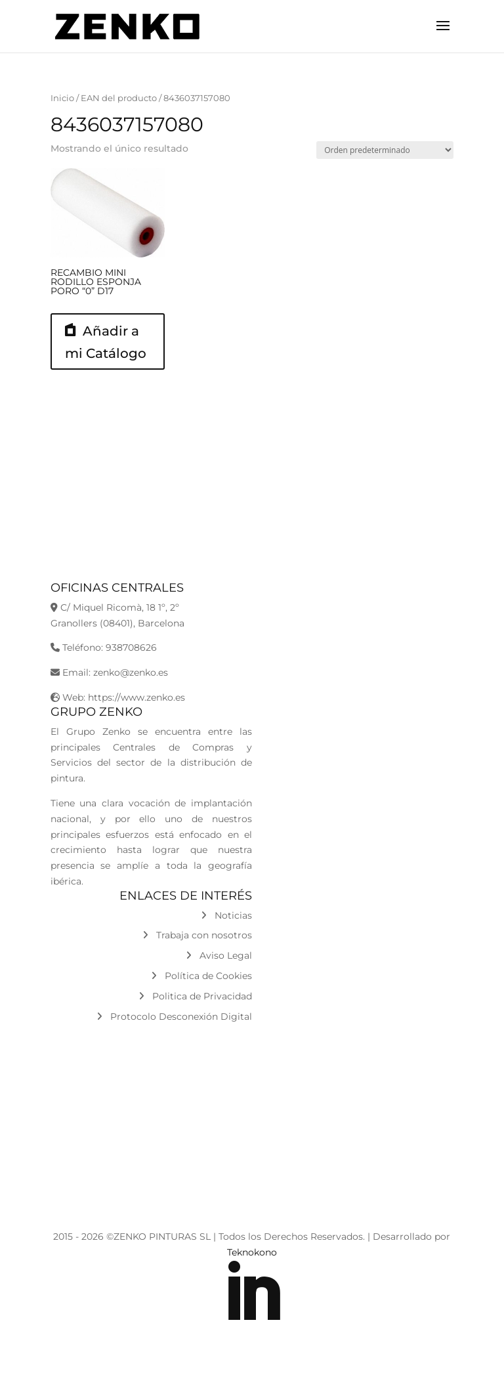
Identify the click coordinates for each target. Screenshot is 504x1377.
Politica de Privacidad (195, 996)
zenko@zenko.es (130, 672)
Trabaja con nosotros (197, 935)
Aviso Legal (219, 955)
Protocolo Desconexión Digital (174, 1016)
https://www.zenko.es (136, 697)
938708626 (131, 647)
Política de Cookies (201, 976)
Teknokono (252, 1252)
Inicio (62, 98)
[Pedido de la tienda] (384, 150)
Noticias (226, 915)
